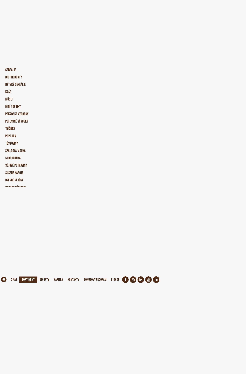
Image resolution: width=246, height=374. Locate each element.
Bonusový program (106, 279)
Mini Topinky (13, 106)
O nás (14, 279)
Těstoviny (11, 143)
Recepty (48, 279)
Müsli (8, 99)
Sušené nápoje (14, 173)
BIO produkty (13, 77)
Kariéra (64, 279)
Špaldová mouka (15, 151)
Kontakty (81, 279)
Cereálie (10, 70)
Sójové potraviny (16, 165)
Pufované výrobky (16, 121)
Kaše (8, 92)
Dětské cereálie (15, 84)
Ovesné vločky (14, 180)
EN (170, 280)
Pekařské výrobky (17, 114)
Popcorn (10, 136)
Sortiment (30, 279)
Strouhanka (13, 158)
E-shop (129, 279)
